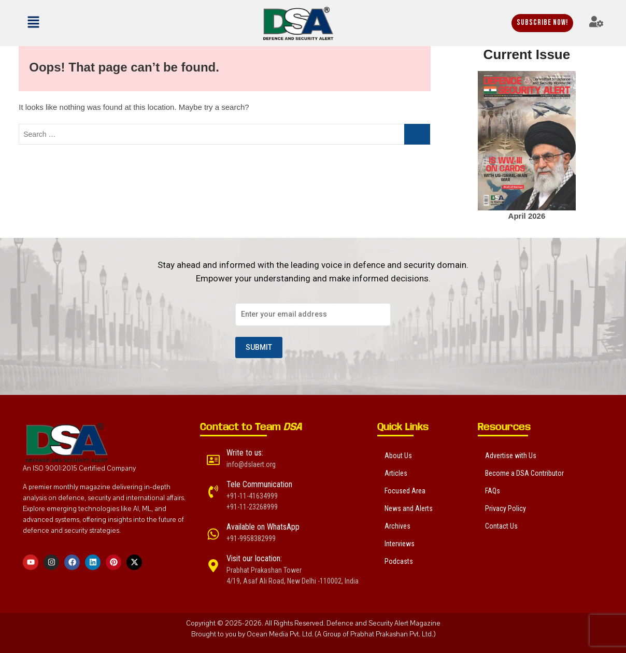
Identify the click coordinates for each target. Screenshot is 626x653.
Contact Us (501, 526)
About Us (398, 455)
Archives (397, 526)
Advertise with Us (510, 455)
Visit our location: (254, 558)
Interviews (400, 544)
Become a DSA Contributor (524, 473)
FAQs (492, 491)
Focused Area (405, 491)
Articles (396, 473)
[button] (62, 22)
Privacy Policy (505, 508)
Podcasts (399, 561)
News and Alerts (409, 508)
